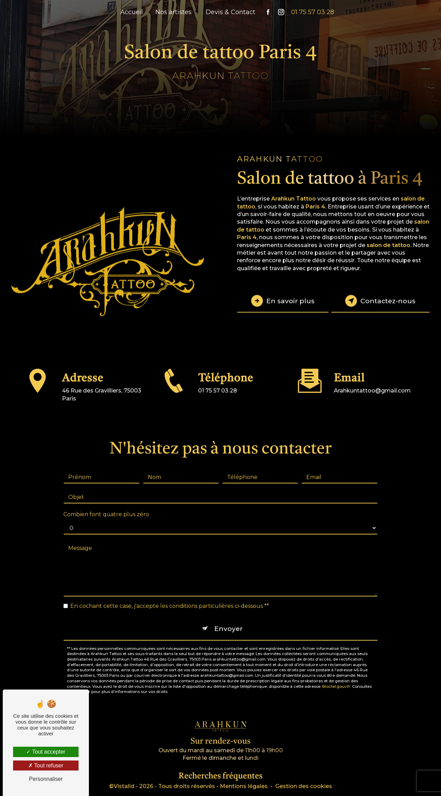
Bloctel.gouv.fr (336, 678)
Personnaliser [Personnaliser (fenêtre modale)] (46, 779)
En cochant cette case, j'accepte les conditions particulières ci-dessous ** (169, 598)
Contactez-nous (380, 301)
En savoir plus (283, 301)
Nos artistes (173, 12)
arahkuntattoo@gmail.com (372, 382)
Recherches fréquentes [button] (220, 776)
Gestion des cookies (303, 786)
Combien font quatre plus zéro (106, 506)
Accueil (131, 12)
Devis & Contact (230, 12)
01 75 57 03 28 (312, 12)
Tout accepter (45, 752)
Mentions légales (244, 786)
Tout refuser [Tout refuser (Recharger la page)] (45, 765)
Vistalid (124, 786)
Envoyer (228, 620)
